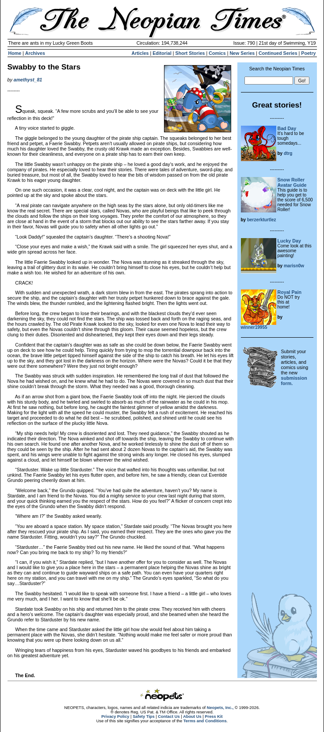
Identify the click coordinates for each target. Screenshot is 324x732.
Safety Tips (144, 716)
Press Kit (213, 716)
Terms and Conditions (205, 721)
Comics (217, 53)
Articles (140, 53)
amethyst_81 (28, 79)
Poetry (308, 53)
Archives (35, 53)
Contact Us (168, 716)
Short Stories (190, 53)
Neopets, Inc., (220, 707)
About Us (192, 716)
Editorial (162, 53)
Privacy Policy (115, 716)
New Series (242, 53)
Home (15, 53)
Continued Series (278, 53)
